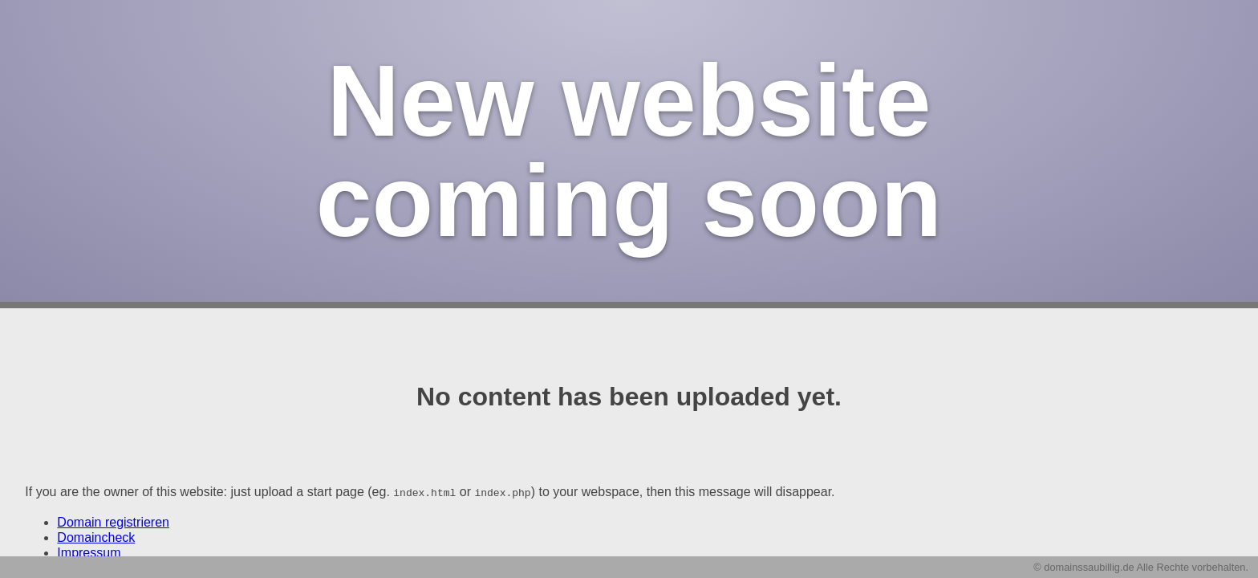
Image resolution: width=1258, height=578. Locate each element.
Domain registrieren (113, 521)
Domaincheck (96, 536)
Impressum (88, 552)
